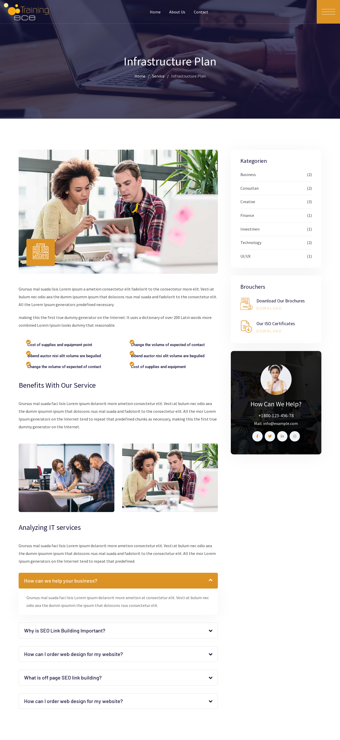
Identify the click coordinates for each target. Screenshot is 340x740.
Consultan (249, 188)
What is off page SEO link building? (63, 677)
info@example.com (280, 423)
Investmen (250, 229)
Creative (247, 201)
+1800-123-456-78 (276, 415)
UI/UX (245, 256)
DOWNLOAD (269, 308)
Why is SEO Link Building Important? (64, 630)
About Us (177, 11)
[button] (118, 581)
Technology (250, 242)
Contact (201, 11)
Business (248, 174)
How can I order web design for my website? (73, 654)
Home (155, 11)
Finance (247, 215)
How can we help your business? (60, 580)
